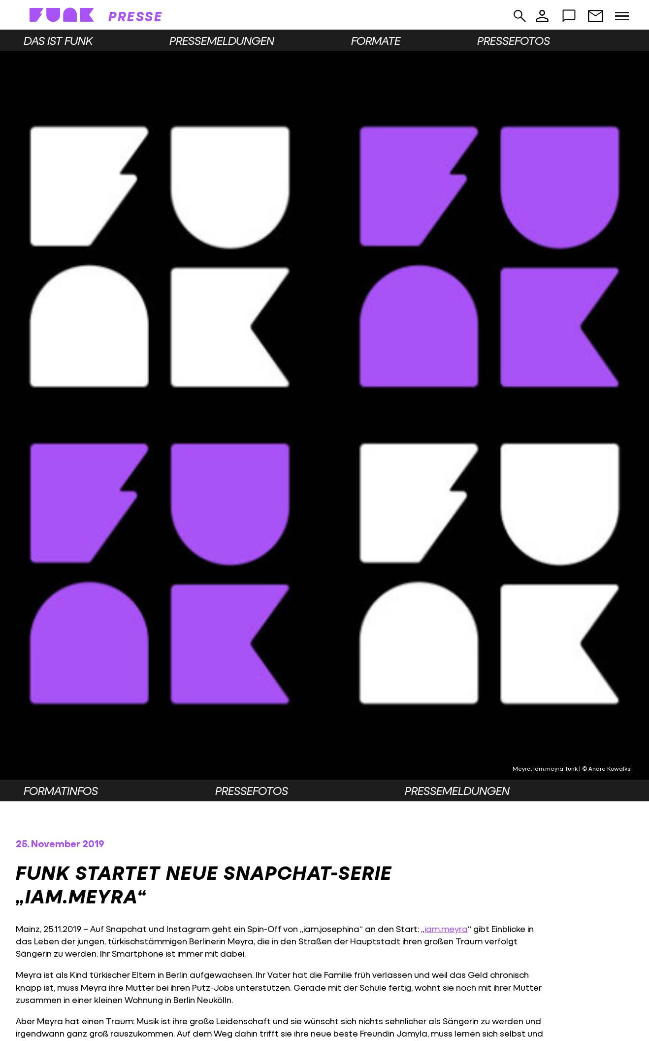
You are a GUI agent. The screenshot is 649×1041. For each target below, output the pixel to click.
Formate (375, 40)
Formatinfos (61, 790)
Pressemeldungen (221, 40)
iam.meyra (446, 929)
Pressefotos (513, 40)
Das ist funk (58, 40)
